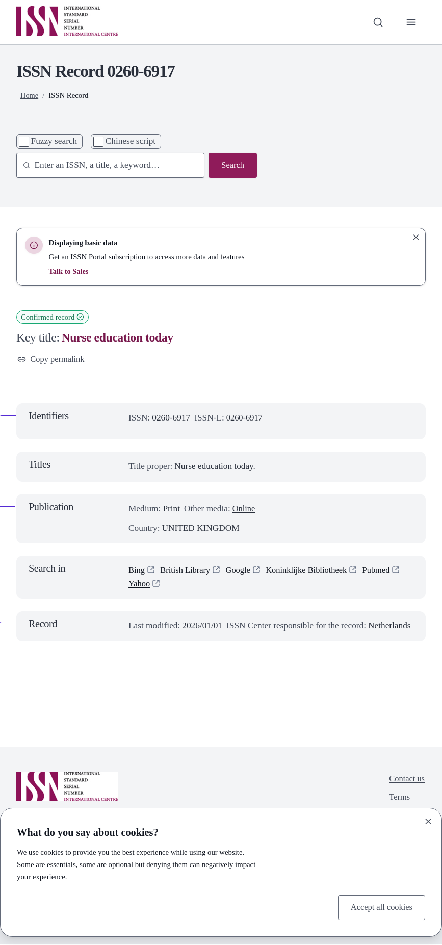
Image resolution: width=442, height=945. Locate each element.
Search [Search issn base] (232, 165)
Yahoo (139, 584)
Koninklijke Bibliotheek (313, 571)
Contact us (406, 779)
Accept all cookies (379, 906)
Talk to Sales (69, 271)
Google (242, 571)
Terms (398, 799)
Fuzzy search (54, 141)
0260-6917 (245, 419)
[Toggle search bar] (377, 22)
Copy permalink (52, 359)
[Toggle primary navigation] (411, 22)
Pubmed (386, 571)
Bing (137, 571)
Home (29, 95)
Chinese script (130, 141)
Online (244, 509)
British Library (187, 571)
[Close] (428, 820)
